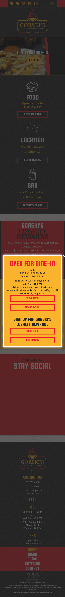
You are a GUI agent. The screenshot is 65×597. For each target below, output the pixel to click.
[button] (32, 298)
